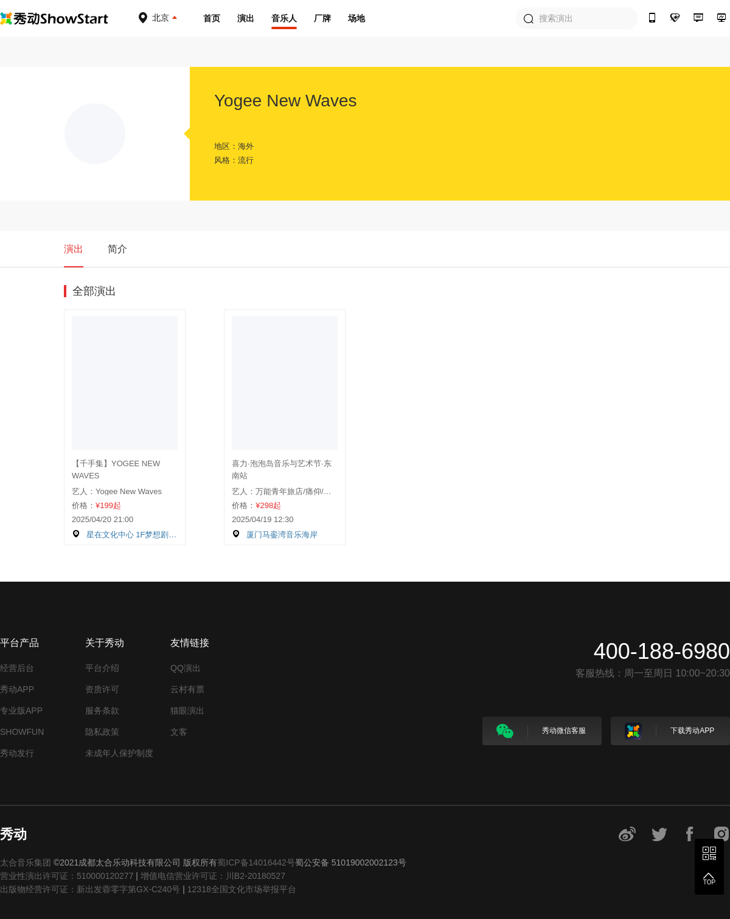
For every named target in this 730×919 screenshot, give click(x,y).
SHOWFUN (22, 732)
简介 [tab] (117, 249)
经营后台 (17, 668)
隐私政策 (102, 732)
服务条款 (102, 710)
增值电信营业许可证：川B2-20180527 (213, 876)
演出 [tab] (73, 249)
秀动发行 (17, 753)
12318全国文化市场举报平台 (241, 889)
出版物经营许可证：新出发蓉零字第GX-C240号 (90, 889)
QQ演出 (185, 668)
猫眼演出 (187, 710)
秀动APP (17, 689)
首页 (211, 18)
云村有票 (187, 689)
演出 (245, 18)
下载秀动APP (669, 731)
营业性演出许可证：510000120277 (66, 876)
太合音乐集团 (25, 862)
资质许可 (102, 689)
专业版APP (21, 710)
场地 (356, 18)
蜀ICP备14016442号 (256, 862)
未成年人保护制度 (119, 753)
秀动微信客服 (541, 731)
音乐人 (284, 18)
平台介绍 (102, 668)
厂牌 (322, 18)
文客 (178, 732)
